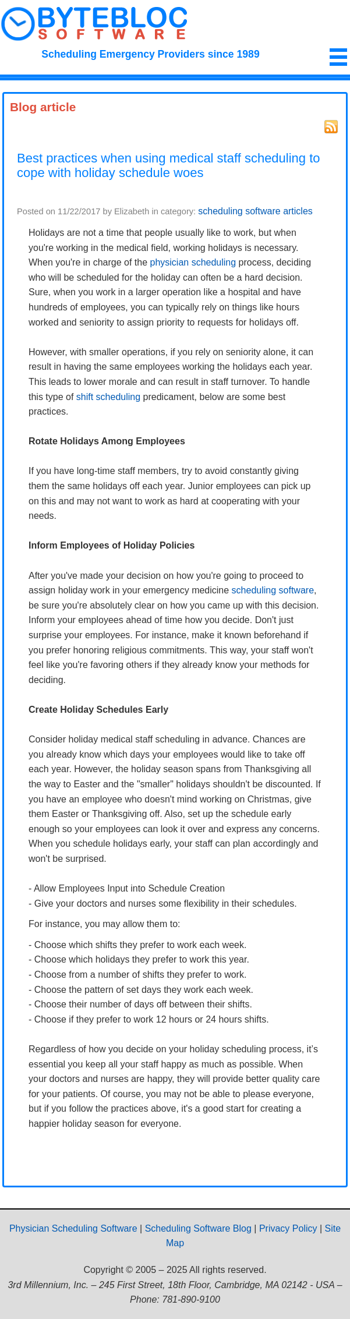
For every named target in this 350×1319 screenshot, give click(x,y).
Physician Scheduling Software (73, 1228)
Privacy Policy (288, 1228)
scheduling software (273, 590)
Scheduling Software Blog (198, 1228)
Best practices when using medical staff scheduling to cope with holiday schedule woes (168, 166)
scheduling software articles (255, 211)
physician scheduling (193, 262)
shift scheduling (108, 397)
